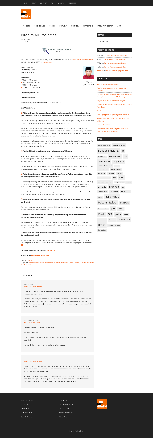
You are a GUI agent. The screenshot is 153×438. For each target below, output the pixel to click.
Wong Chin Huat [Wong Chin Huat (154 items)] (114, 225)
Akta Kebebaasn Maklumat (37, 262)
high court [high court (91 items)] (119, 173)
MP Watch (31, 260)
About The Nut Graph (27, 400)
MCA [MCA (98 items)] (123, 187)
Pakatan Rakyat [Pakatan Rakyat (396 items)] (107, 202)
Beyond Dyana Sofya (104, 125)
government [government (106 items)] (111, 173)
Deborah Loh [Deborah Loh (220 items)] (104, 161)
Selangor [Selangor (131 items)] (112, 220)
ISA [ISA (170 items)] (114, 177)
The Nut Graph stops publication (116, 55)
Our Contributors (26, 408)
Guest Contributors (27, 417)
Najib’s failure (101, 111)
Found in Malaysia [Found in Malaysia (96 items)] (103, 169)
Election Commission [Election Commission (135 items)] (105, 166)
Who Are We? (25, 404)
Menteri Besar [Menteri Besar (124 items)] (102, 192)
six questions (47, 62)
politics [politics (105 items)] (126, 214)
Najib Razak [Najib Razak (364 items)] (112, 196)
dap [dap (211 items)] (125, 156)
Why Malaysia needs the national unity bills (111, 101)
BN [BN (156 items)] (123, 151)
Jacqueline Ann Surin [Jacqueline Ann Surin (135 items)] (105, 182)
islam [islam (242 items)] (121, 177)
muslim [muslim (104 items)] (100, 197)
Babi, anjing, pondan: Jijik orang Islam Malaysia (113, 115)
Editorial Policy (63, 400)
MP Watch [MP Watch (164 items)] (114, 192)
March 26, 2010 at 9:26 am (33, 286)
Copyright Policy (64, 408)
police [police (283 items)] (118, 214)
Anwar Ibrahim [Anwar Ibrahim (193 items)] (119, 145)
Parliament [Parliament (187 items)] (124, 203)
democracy (49, 262)
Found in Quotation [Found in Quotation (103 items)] (116, 169)
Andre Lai (100, 71)
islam (71, 262)
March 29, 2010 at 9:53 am (33, 361)
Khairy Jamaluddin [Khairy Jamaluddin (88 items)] (119, 182)
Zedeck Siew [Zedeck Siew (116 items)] (102, 230)
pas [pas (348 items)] (113, 208)
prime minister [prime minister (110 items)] (102, 220)
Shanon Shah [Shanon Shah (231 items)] (123, 219)
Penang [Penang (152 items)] (121, 209)
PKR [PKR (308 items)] (110, 214)
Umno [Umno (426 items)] (102, 225)
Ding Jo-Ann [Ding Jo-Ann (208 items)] (118, 161)
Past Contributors (26, 413)
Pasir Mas (24, 265)
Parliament (90, 262)
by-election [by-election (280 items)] (115, 156)
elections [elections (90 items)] (117, 166)
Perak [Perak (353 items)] (101, 214)
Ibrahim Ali (57, 262)
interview (64, 262)
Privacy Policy (63, 417)
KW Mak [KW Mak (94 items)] (128, 182)
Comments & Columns (66, 404)
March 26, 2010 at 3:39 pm (33, 323)
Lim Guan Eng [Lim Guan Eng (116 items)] (102, 187)
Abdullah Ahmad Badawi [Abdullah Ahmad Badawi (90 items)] (104, 145)
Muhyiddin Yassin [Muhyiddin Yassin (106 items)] (125, 192)
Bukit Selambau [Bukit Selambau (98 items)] (102, 157)
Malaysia (76, 262)
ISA (68, 262)
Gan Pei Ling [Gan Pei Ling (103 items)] (101, 173)
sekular (30, 265)
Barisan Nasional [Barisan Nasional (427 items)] (108, 150)
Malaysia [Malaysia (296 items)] (114, 186)
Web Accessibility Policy (66, 413)
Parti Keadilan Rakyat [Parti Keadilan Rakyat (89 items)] (103, 209)
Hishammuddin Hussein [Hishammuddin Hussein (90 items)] (104, 177)
